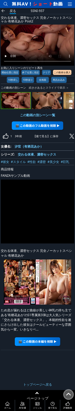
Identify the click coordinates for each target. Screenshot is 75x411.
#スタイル (18, 162)
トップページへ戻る (37, 384)
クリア (46, 72)
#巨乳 (65, 162)
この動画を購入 (62, 72)
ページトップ (37, 398)
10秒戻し (13, 79)
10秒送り (28, 79)
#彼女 (5, 162)
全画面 (42, 79)
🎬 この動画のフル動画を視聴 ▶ (37, 125)
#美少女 (53, 162)
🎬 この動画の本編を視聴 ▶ (37, 341)
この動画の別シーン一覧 (37, 115)
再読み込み (59, 79)
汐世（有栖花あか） (29, 146)
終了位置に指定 (30, 72)
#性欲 (31, 162)
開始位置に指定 (10, 72)
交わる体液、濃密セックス (37, 154)
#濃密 (41, 162)
